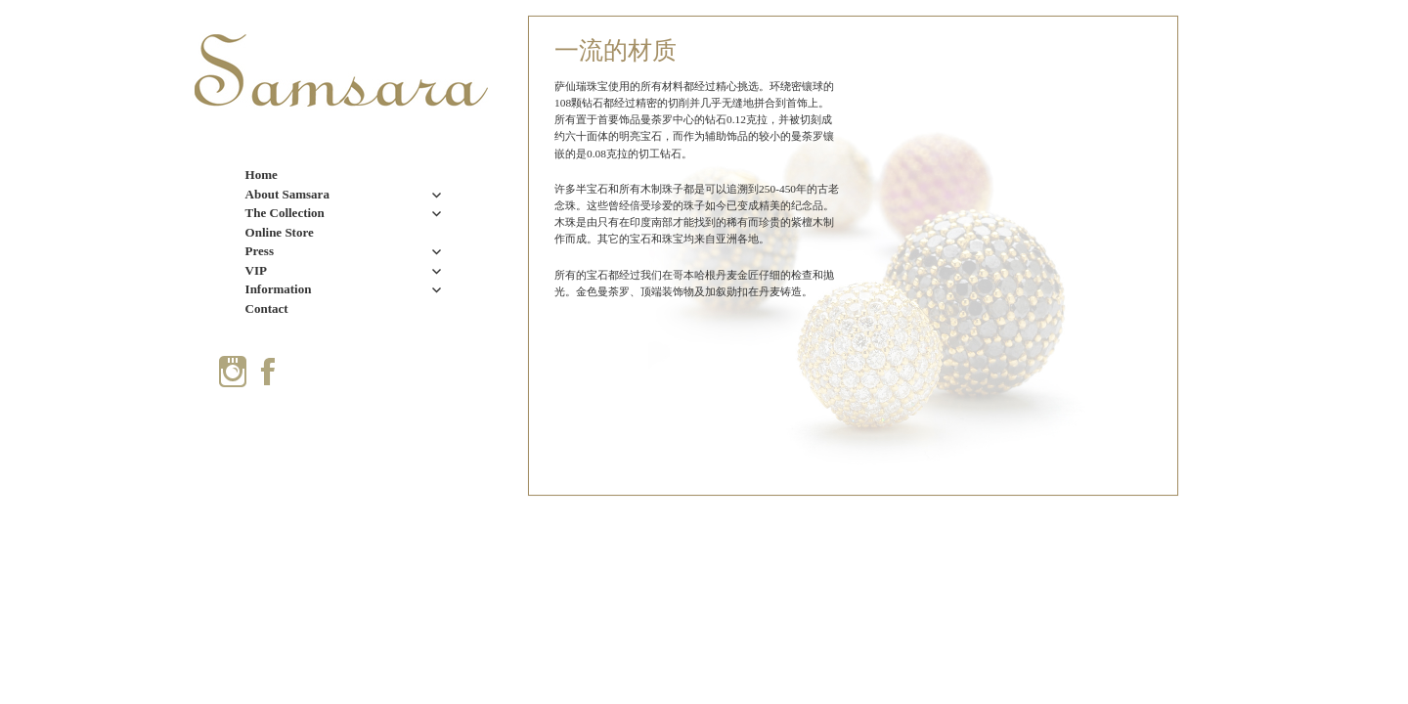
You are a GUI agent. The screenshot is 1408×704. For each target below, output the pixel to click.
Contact (266, 308)
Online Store (279, 232)
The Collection (285, 212)
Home (261, 174)
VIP (256, 270)
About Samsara (287, 194)
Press (259, 250)
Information (278, 289)
